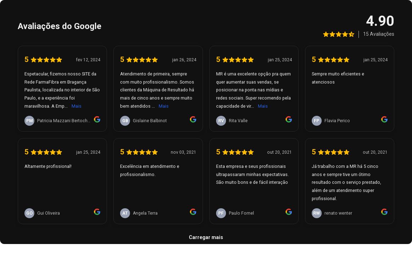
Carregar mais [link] (206, 237)
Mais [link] (76, 106)
